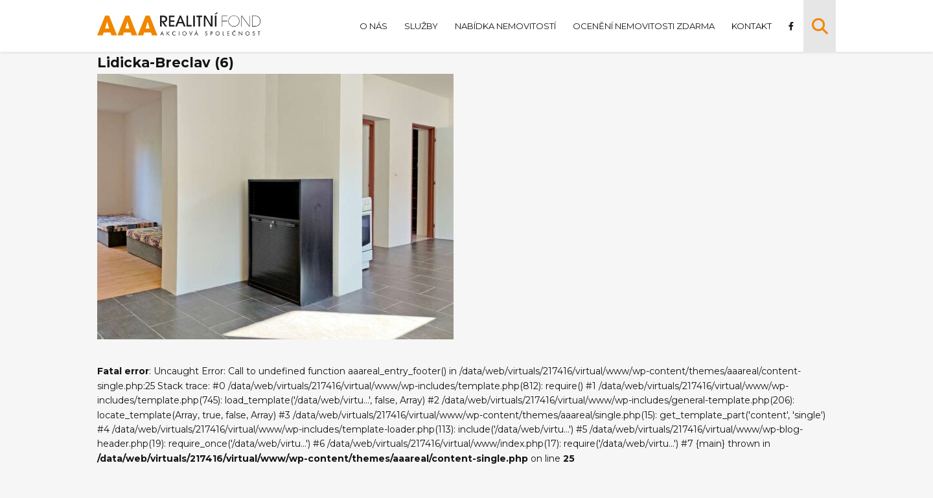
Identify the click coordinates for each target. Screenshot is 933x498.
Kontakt (751, 26)
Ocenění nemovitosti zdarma (644, 26)
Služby (421, 26)
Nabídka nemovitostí (505, 26)
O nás (373, 26)
